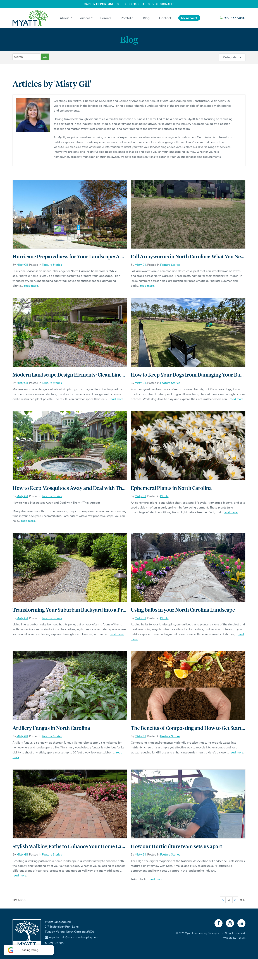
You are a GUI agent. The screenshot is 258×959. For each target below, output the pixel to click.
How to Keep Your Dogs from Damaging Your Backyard (193, 374)
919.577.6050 (232, 17)
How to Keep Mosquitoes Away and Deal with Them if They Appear (88, 488)
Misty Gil (22, 264)
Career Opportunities (101, 4)
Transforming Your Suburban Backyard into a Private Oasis (80, 609)
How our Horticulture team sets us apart (176, 846)
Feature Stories (52, 264)
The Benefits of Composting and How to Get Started (189, 727)
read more (31, 285)
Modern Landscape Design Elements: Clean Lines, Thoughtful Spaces (91, 374)
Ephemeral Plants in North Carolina (171, 488)
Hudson (241, 937)
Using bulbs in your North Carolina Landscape (183, 609)
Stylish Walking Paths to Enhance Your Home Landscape (76, 846)
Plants (164, 496)
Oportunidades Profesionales (149, 4)
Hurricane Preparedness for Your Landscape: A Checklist (77, 256)
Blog (129, 39)
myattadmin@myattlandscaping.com (73, 937)
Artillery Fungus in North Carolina (51, 727)
